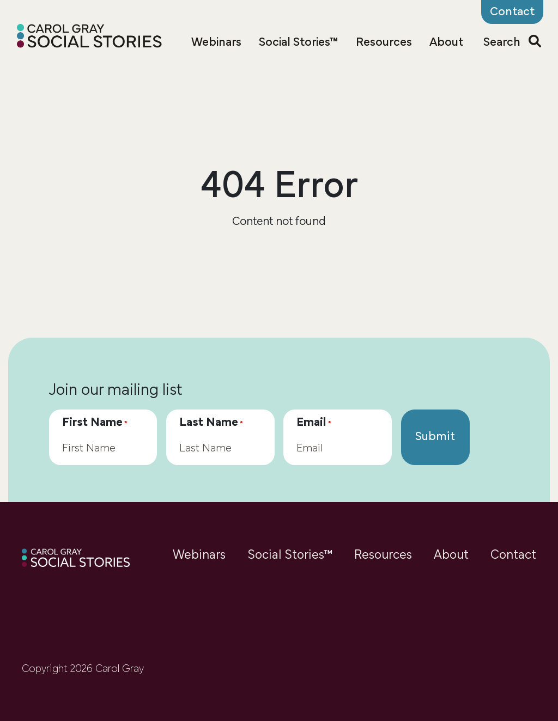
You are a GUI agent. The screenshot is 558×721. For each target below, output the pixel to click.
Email (313, 423)
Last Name (211, 423)
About (446, 42)
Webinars (216, 42)
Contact (513, 555)
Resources (384, 42)
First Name (95, 423)
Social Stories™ (298, 42)
